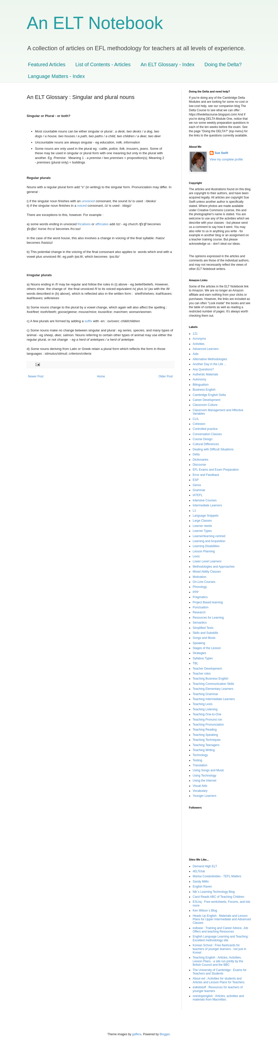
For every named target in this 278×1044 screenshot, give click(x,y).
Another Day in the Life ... (209, 364)
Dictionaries (200, 459)
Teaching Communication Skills (213, 684)
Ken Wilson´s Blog (205, 910)
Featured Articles (46, 64)
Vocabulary (200, 791)
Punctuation (200, 607)
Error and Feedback (206, 475)
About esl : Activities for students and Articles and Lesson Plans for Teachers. (219, 980)
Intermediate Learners (207, 505)
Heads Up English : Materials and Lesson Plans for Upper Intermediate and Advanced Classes (222, 919)
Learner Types (202, 531)
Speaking (199, 643)
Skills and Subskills (205, 633)
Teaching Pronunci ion (207, 719)
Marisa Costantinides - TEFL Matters (217, 876)
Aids (195, 354)
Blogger (165, 1034)
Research (199, 612)
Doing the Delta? (223, 64)
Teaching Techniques (207, 740)
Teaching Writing (204, 750)
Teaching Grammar (205, 694)
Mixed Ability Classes (207, 571)
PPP (196, 592)
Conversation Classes (207, 434)
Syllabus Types (203, 658)
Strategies (199, 653)
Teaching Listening (205, 709)
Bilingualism (201, 384)
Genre (197, 485)
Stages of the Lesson (207, 648)
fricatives (84, 224)
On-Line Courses (204, 582)
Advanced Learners (206, 349)
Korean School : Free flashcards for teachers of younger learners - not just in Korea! (219, 949)
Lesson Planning (204, 551)
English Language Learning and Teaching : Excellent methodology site (221, 938)
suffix (88, 321)
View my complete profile (226, 159)
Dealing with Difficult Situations (213, 449)
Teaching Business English (210, 678)
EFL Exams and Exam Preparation (216, 469)
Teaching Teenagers (206, 745)
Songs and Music (204, 638)
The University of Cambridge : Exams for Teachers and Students (220, 971)
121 (195, 333)
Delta (196, 454)
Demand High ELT (205, 866)
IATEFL (198, 495)
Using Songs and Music (208, 770)
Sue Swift (221, 153)
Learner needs (202, 526)
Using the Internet (204, 780)
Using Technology (204, 775)
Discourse (199, 464)
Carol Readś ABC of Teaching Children (218, 897)
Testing (197, 760)
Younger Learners (204, 796)
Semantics (200, 622)
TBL (195, 663)
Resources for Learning (208, 617)
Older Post (165, 376)
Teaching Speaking (205, 735)
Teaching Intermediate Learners (214, 699)
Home (101, 376)
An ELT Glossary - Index (167, 64)
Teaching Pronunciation (208, 724)
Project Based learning (208, 602)
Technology (200, 755)
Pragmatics (200, 597)
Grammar (199, 490)
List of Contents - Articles (103, 64)
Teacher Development (207, 668)
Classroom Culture (205, 405)
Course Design (202, 439)
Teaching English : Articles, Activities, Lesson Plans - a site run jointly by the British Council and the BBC (218, 961)
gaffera (136, 1034)
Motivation (199, 577)
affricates (102, 224)
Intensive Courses (205, 500)
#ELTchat (199, 871)
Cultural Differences (206, 444)
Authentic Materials (205, 374)
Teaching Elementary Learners (213, 689)
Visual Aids (200, 786)
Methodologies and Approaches (214, 566)
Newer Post (35, 376)
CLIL (196, 419)
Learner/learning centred (209, 536)
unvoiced (88, 201)
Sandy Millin (201, 881)
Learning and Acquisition (209, 541)
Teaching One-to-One (207, 714)
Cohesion (199, 424)
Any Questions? (203, 369)
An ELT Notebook (95, 23)
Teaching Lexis (202, 704)
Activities (198, 344)
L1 (194, 510)
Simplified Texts (203, 628)
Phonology (200, 587)
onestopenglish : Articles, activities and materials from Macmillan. (218, 997)
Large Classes (202, 520)
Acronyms (199, 338)
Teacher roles (202, 673)
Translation (200, 765)
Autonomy (199, 379)
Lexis (196, 556)
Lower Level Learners (207, 561)
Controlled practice (205, 429)
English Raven (202, 886)
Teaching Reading (205, 729)
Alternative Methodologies (210, 359)
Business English (204, 389)
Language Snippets (205, 515)
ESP (196, 480)
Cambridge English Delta (209, 395)
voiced (82, 205)
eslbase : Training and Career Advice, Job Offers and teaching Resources (220, 929)
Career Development (206, 400)
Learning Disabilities (206, 546)
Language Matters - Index (56, 76)
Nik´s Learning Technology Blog (214, 892)
